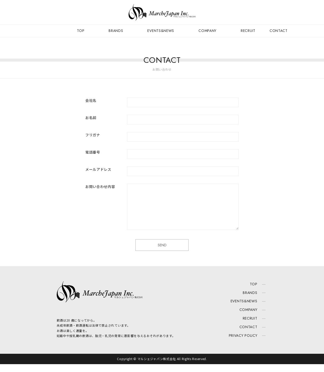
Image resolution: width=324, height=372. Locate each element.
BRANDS (116, 30)
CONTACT (279, 30)
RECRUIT (248, 30)
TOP (80, 30)
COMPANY (207, 30)
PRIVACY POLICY (243, 343)
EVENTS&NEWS (160, 30)
